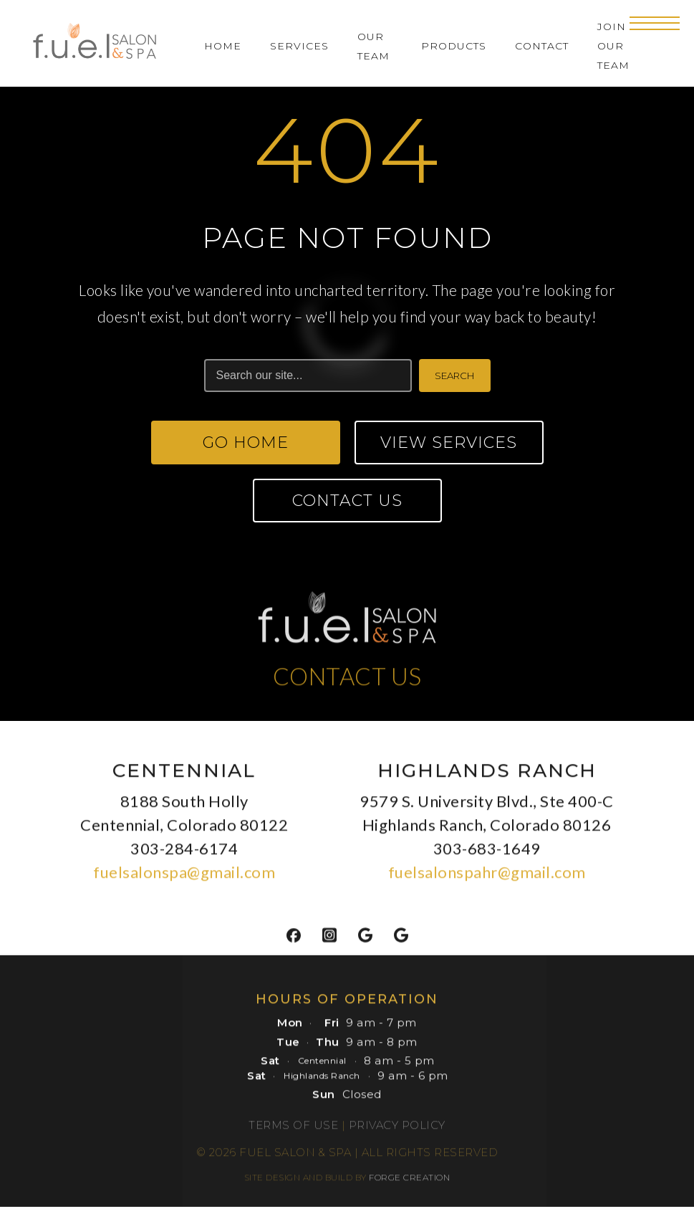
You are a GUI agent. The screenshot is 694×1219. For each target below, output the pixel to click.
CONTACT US (347, 680)
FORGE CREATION (409, 1182)
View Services (448, 442)
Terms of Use (293, 1130)
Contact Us (347, 500)
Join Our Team (613, 46)
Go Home (246, 442)
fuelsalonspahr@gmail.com (487, 876)
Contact (542, 45)
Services (299, 45)
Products (453, 45)
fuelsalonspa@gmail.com (184, 876)
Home (222, 45)
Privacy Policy (397, 1130)
